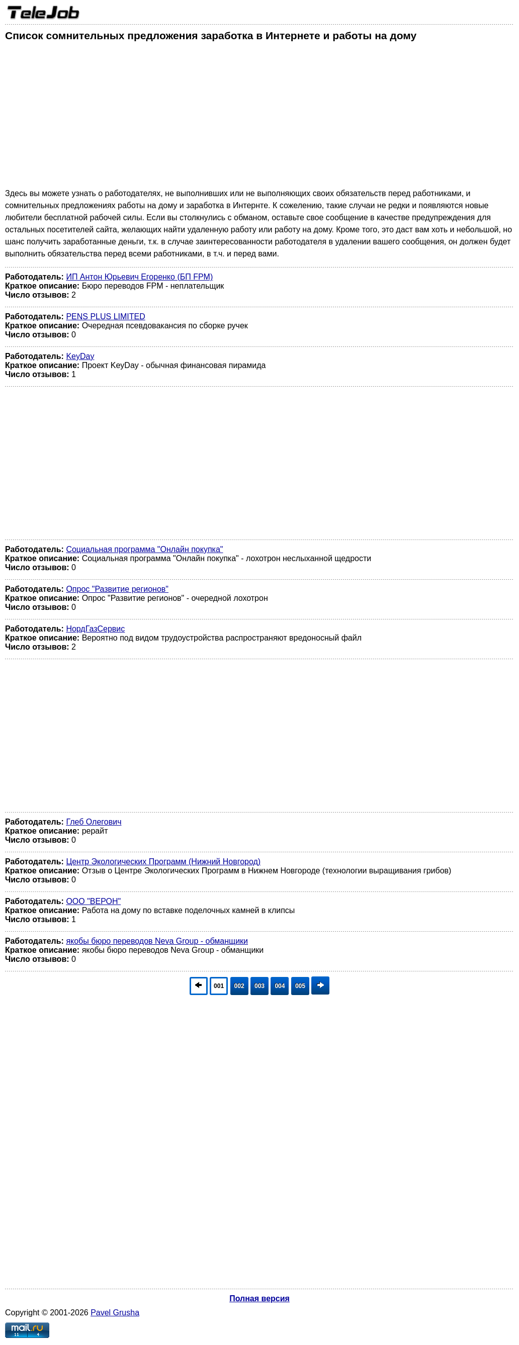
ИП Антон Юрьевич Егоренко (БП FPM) (139, 277)
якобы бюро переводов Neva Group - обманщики (157, 941)
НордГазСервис (95, 628)
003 (259, 986)
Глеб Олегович (93, 822)
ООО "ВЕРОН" (93, 901)
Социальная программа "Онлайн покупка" (144, 549)
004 (280, 986)
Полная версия (259, 1298)
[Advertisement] (259, 117)
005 (300, 986)
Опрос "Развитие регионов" (117, 589)
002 (239, 986)
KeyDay (80, 356)
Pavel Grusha (115, 1312)
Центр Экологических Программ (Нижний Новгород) (163, 861)
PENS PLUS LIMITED (105, 316)
